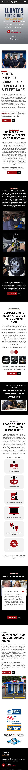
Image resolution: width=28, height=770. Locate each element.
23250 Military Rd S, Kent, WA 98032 (15, 24)
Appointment (5, 1)
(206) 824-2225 (16, 32)
